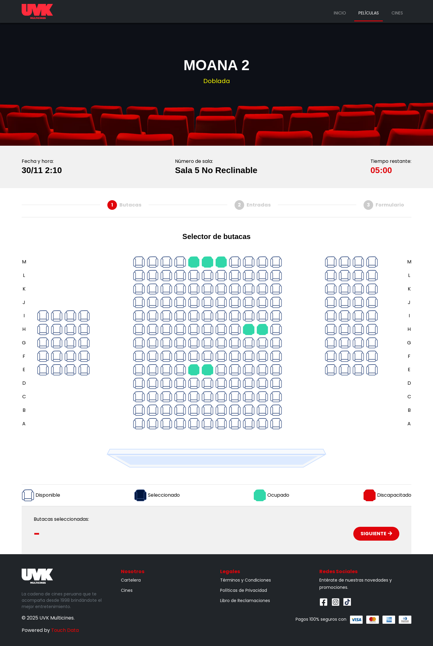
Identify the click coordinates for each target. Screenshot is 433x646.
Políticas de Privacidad (243, 590)
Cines (397, 13)
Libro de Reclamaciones (245, 601)
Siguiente (376, 533)
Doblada (216, 81)
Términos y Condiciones (245, 580)
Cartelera (131, 580)
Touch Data (65, 630)
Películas (368, 13)
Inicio (340, 13)
